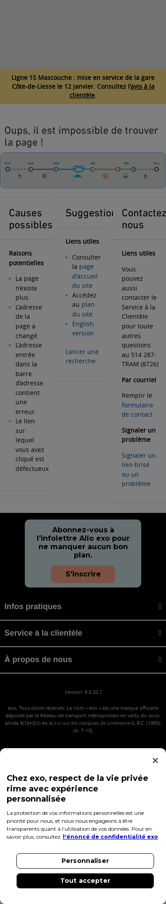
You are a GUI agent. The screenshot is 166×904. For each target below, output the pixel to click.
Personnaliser (85, 861)
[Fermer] (155, 760)
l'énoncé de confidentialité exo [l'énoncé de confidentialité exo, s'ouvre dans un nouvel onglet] (110, 836)
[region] (83, 826)
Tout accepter (85, 881)
